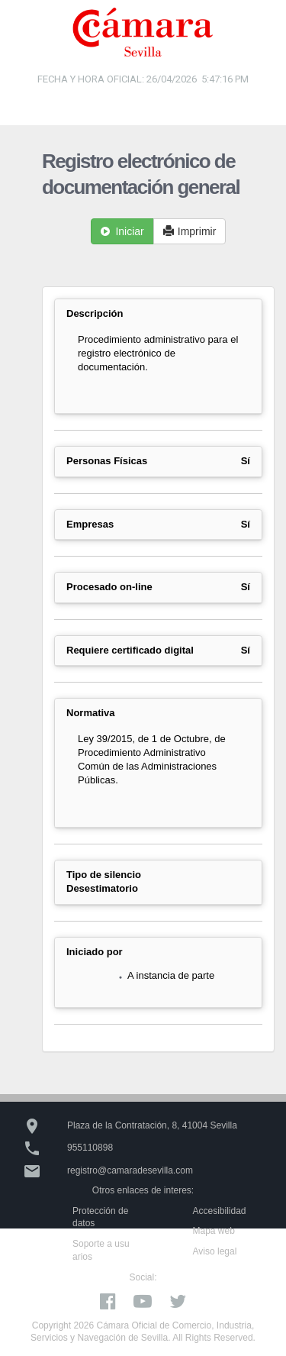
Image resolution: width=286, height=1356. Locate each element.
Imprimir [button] (190, 231)
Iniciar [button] (122, 231)
